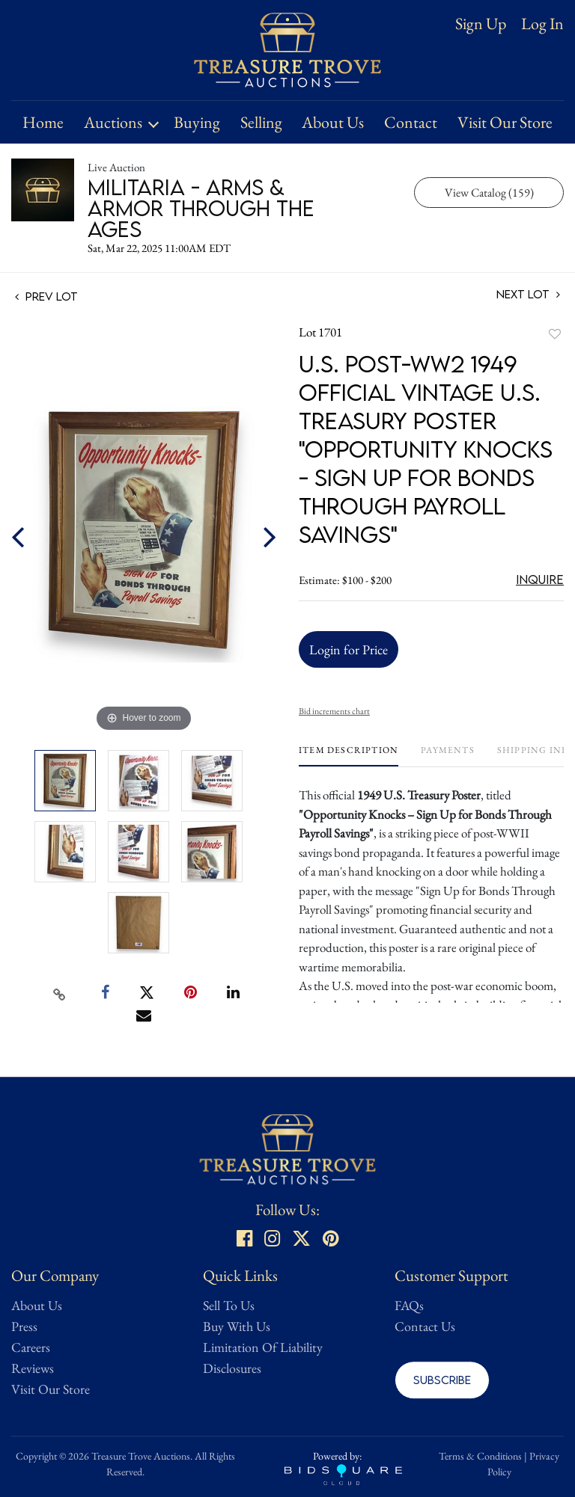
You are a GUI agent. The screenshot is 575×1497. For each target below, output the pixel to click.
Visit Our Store (505, 122)
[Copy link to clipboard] (60, 993)
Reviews (32, 1368)
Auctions (113, 122)
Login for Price (348, 649)
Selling (261, 122)
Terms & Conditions (480, 1456)
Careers (30, 1347)
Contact (410, 122)
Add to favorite (555, 333)
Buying (197, 122)
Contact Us (425, 1326)
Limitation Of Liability (263, 1347)
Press (24, 1326)
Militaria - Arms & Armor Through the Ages (201, 208)
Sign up (480, 23)
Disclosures (232, 1368)
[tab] (348, 755)
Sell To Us (229, 1305)
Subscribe (442, 1379)
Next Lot (528, 294)
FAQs (409, 1305)
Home (43, 122)
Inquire (540, 579)
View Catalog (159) (489, 192)
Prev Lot (46, 296)
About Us (333, 122)
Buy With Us (236, 1326)
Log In (542, 24)
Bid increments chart (334, 711)
